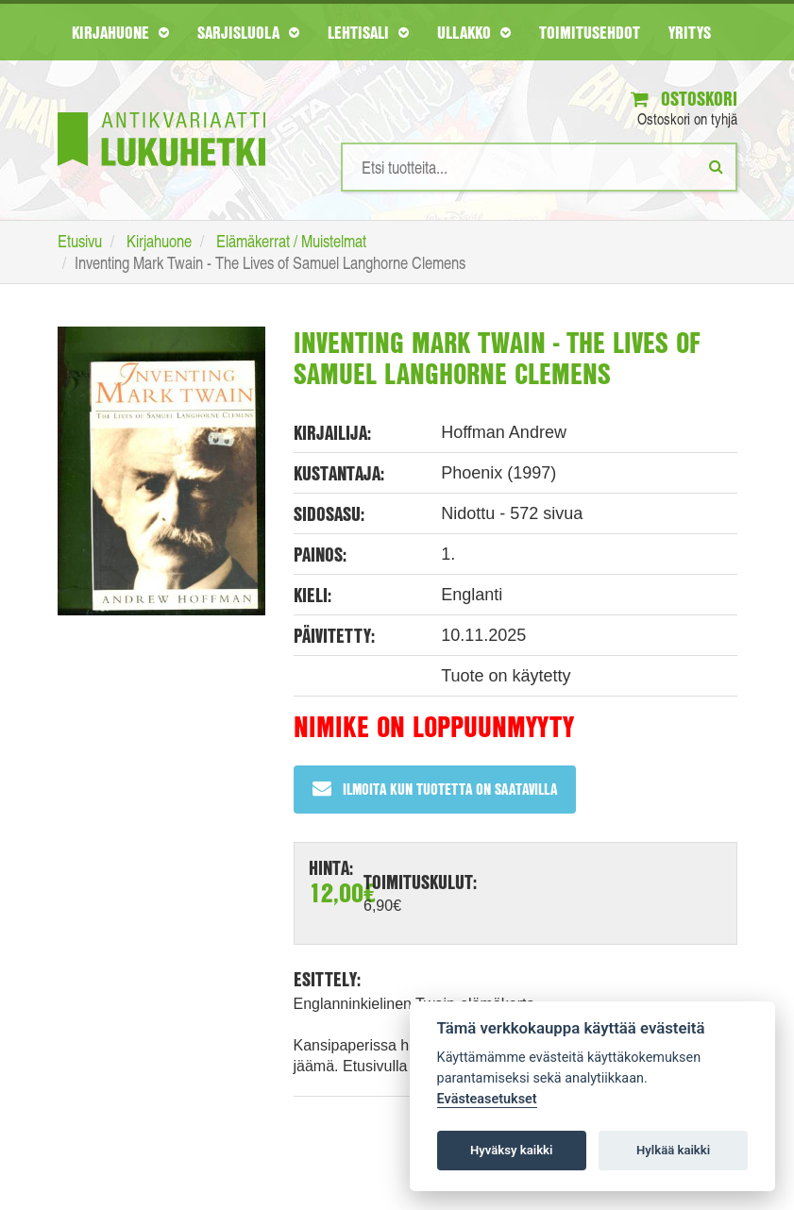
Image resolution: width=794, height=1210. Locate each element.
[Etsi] (716, 166)
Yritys (689, 32)
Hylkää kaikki (673, 1150)
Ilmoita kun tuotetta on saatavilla (435, 788)
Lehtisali (368, 32)
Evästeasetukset (487, 1099)
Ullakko (474, 32)
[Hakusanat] (539, 167)
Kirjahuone (120, 32)
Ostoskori (684, 99)
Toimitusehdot (589, 32)
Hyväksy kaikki (511, 1150)
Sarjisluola (248, 32)
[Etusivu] (161, 111)
